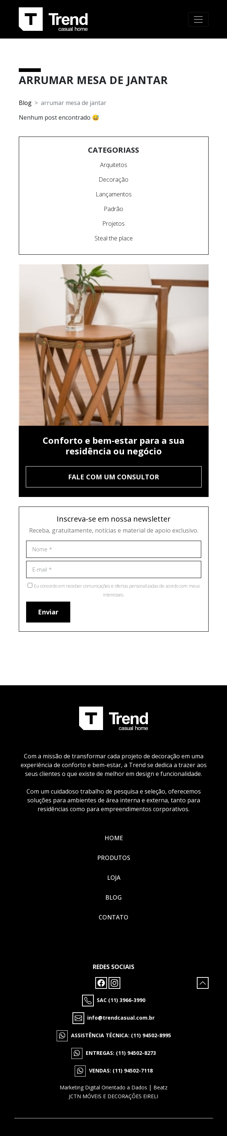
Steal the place (114, 238)
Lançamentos (114, 194)
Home (113, 838)
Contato (113, 917)
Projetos (113, 223)
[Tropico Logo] (53, 19)
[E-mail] (114, 1018)
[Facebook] (102, 982)
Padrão (113, 209)
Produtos (113, 858)
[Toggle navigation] (198, 19)
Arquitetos (113, 165)
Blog (25, 103)
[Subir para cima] (203, 983)
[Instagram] (114, 982)
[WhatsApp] (114, 1036)
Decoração (113, 179)
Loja (113, 878)
